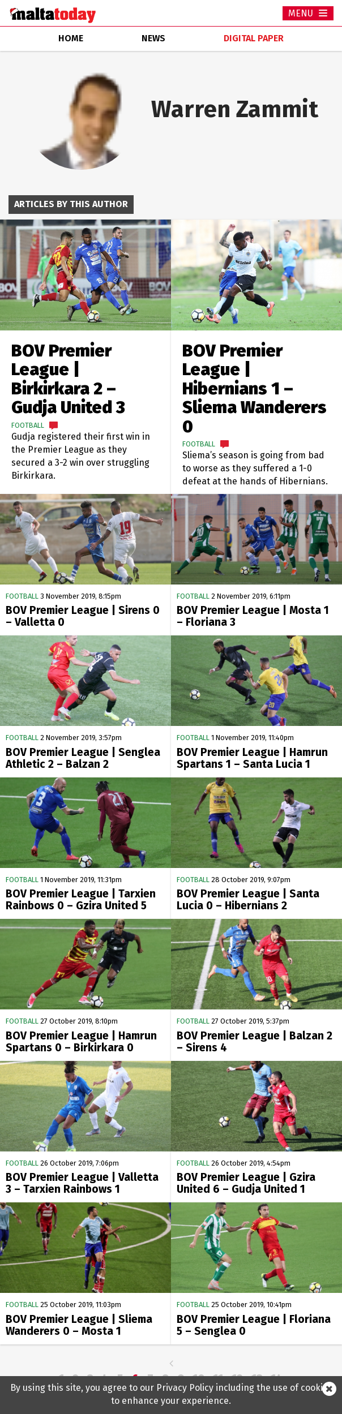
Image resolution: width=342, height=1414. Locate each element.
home (70, 38)
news (153, 38)
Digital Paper (254, 38)
